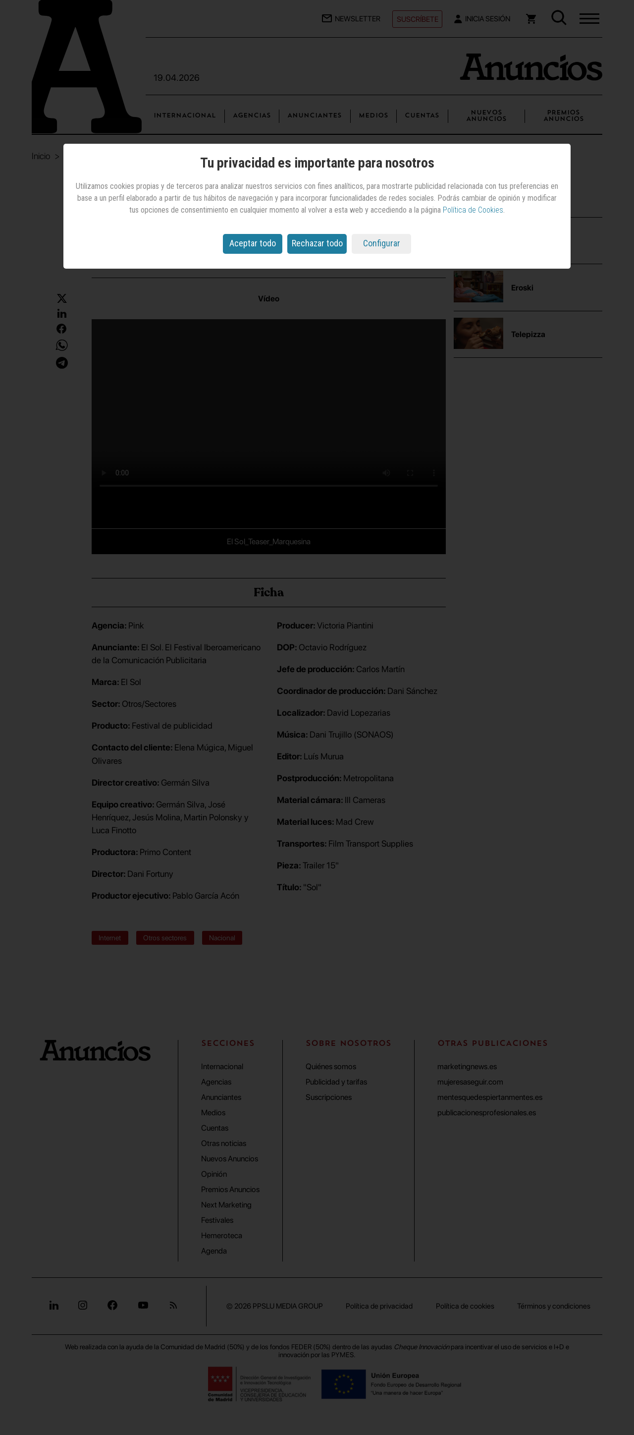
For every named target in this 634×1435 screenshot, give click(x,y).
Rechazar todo (317, 243)
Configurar (381, 243)
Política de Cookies (473, 210)
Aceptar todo (252, 243)
